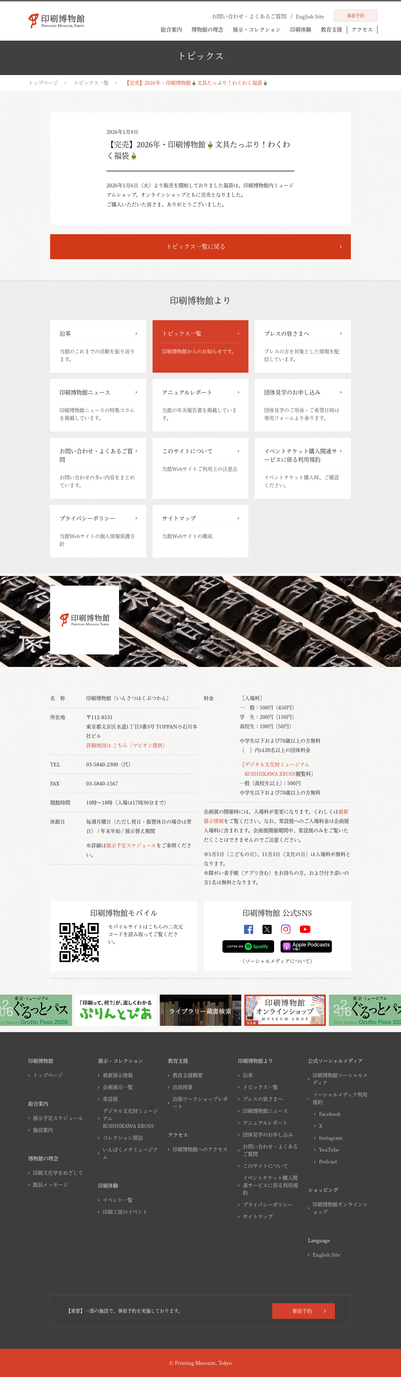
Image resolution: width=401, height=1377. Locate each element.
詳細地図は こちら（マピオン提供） (127, 745)
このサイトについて (265, 1165)
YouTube (329, 1149)
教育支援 (331, 29)
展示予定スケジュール (131, 845)
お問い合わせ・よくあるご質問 (270, 1150)
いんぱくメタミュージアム (130, 1153)
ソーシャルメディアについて (277, 961)
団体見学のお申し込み (268, 1134)
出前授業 (183, 1087)
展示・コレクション (257, 29)
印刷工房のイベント (125, 1211)
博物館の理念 (207, 29)
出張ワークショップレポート (200, 1103)
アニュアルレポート (265, 1122)
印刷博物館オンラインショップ (340, 1208)
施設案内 (43, 1129)
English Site (326, 1254)
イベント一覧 (118, 1200)
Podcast (328, 1161)
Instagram (330, 1137)
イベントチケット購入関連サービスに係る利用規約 (270, 1185)
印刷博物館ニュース (265, 1110)
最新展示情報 (118, 1075)
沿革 (248, 1075)
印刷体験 (300, 29)
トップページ (43, 82)
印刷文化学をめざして (58, 1172)
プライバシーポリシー (268, 1204)
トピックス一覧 (91, 82)
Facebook (329, 1114)
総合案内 (171, 29)
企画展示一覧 (118, 1087)
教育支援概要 (188, 1075)
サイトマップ (258, 1216)
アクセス (362, 30)
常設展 (110, 1099)
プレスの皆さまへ (263, 1099)
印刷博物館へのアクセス (200, 1149)
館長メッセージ (50, 1184)
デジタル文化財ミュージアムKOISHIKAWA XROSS (130, 1118)
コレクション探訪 (123, 1137)
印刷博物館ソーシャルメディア (340, 1079)
